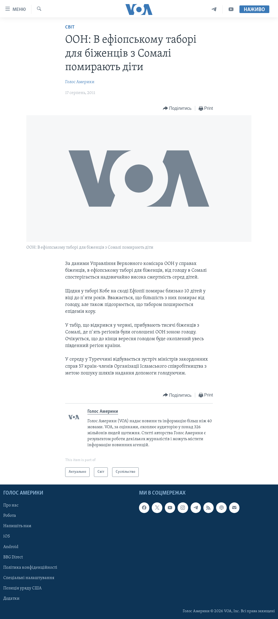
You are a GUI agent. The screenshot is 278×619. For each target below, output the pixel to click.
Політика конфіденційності (30, 567)
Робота (9, 516)
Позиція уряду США (22, 588)
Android (10, 547)
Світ (70, 27)
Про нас (10, 505)
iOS (6, 536)
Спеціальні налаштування (28, 578)
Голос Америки (79, 82)
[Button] (177, 108)
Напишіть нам (17, 526)
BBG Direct (13, 557)
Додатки (11, 598)
